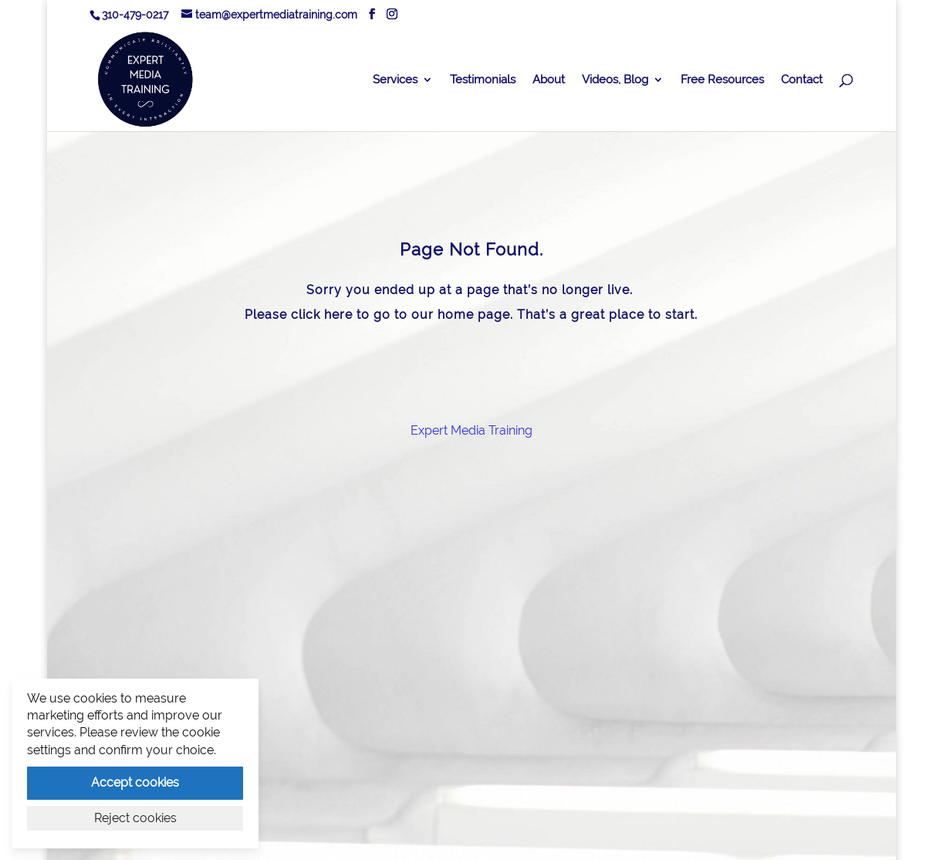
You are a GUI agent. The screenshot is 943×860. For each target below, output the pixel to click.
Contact (802, 80)
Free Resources (722, 80)
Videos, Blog (615, 80)
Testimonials (482, 80)
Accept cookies (135, 782)
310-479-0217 (135, 14)
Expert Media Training (471, 430)
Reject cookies (135, 818)
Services (395, 80)
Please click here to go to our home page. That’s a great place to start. (471, 314)
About (548, 80)
